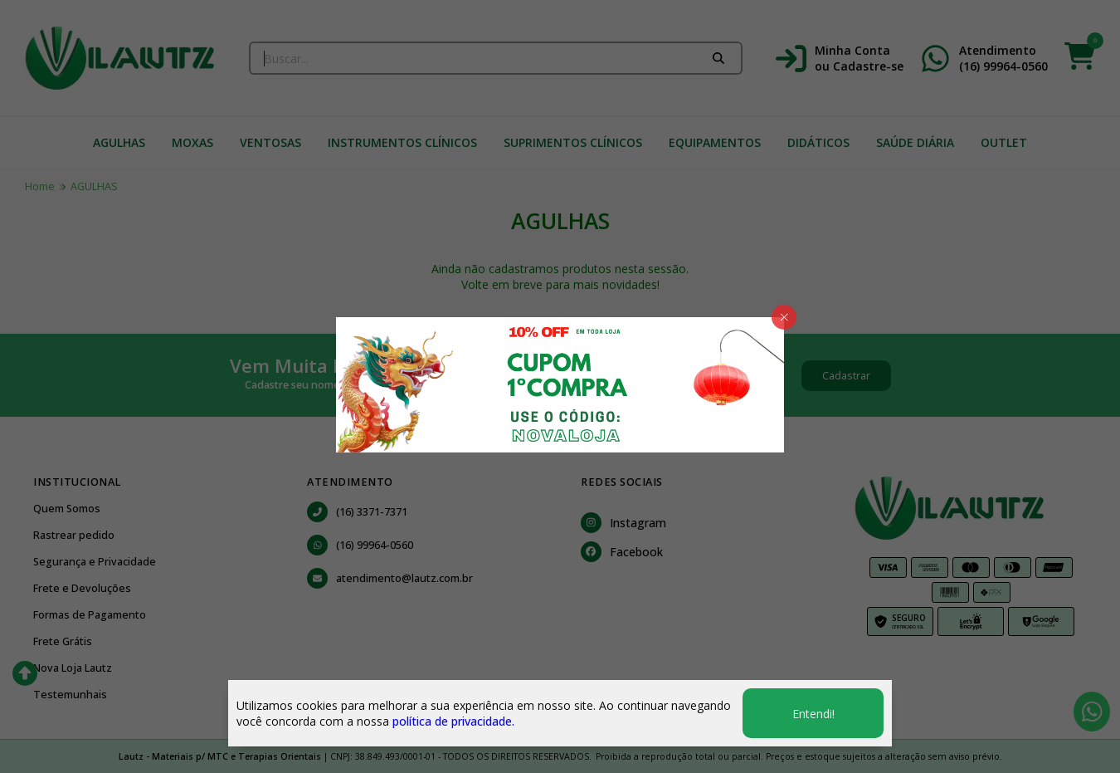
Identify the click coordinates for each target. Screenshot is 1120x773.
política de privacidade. (453, 721)
